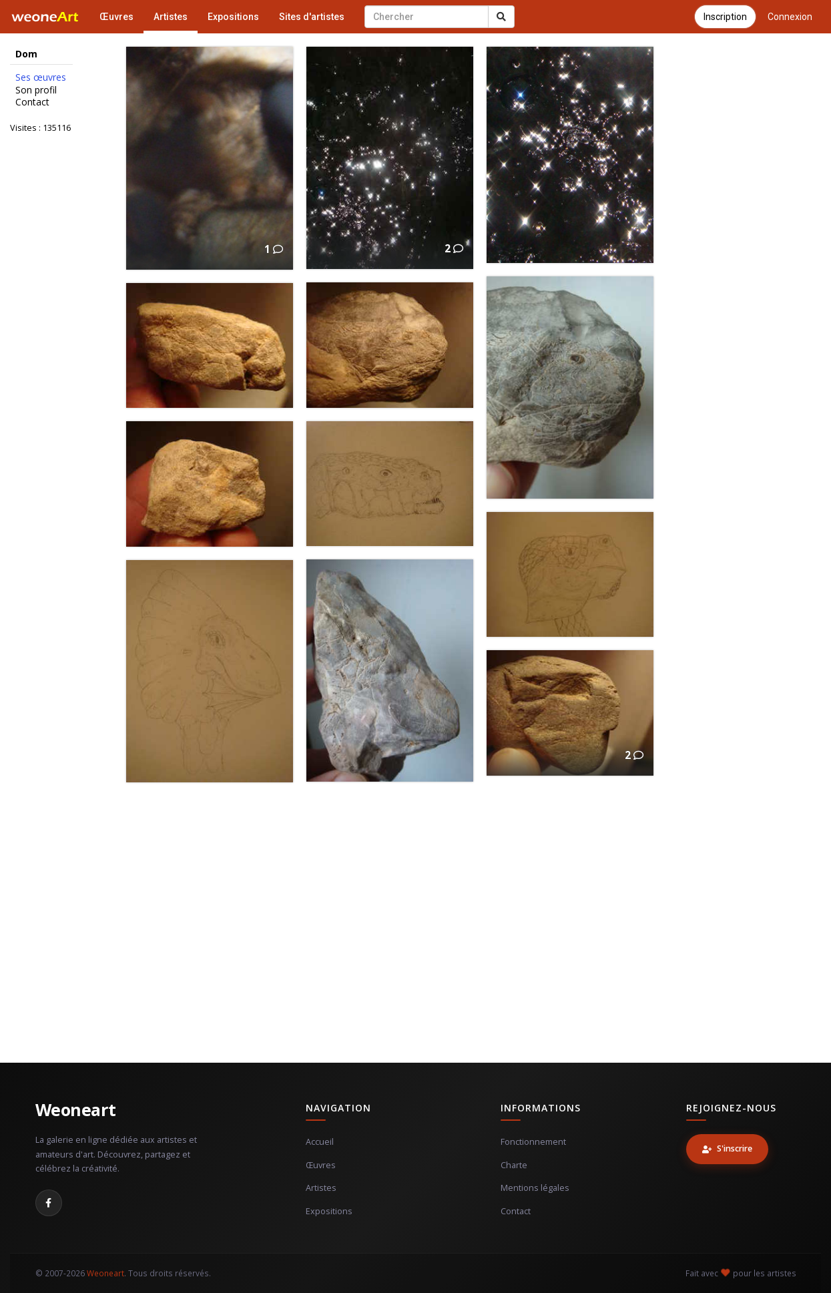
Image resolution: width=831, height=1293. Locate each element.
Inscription (725, 16)
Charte (514, 1165)
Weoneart (75, 1109)
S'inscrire (727, 1148)
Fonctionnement (533, 1141)
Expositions (233, 16)
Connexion (790, 16)
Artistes (171, 16)
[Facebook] (48, 1203)
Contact (32, 102)
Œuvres (116, 16)
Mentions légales (535, 1188)
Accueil (320, 1141)
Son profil (36, 90)
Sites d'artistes (311, 16)
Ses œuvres (40, 77)
